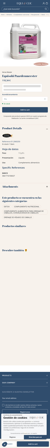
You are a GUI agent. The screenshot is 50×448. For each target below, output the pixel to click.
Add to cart (25, 110)
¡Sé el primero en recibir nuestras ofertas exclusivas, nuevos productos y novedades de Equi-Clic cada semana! (23, 406)
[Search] (25, 9)
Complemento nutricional (26, 206)
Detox (7, 206)
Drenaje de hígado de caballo (18, 217)
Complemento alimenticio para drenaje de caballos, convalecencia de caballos (24, 212)
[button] (4, 444)
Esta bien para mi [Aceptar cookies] (16, 437)
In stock (5, 144)
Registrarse (25, 412)
